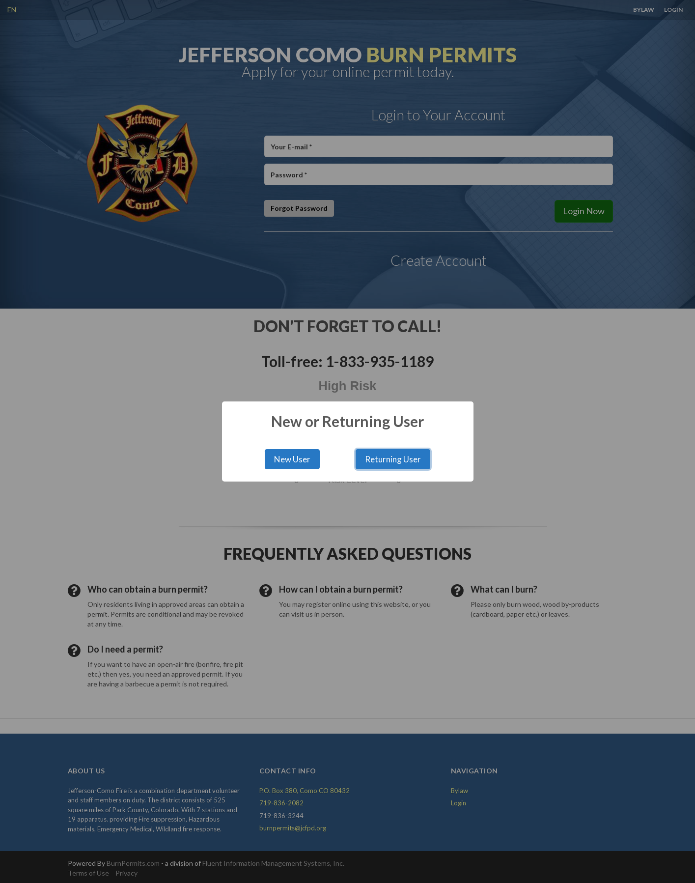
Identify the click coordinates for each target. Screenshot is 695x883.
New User (292, 459)
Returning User (393, 459)
